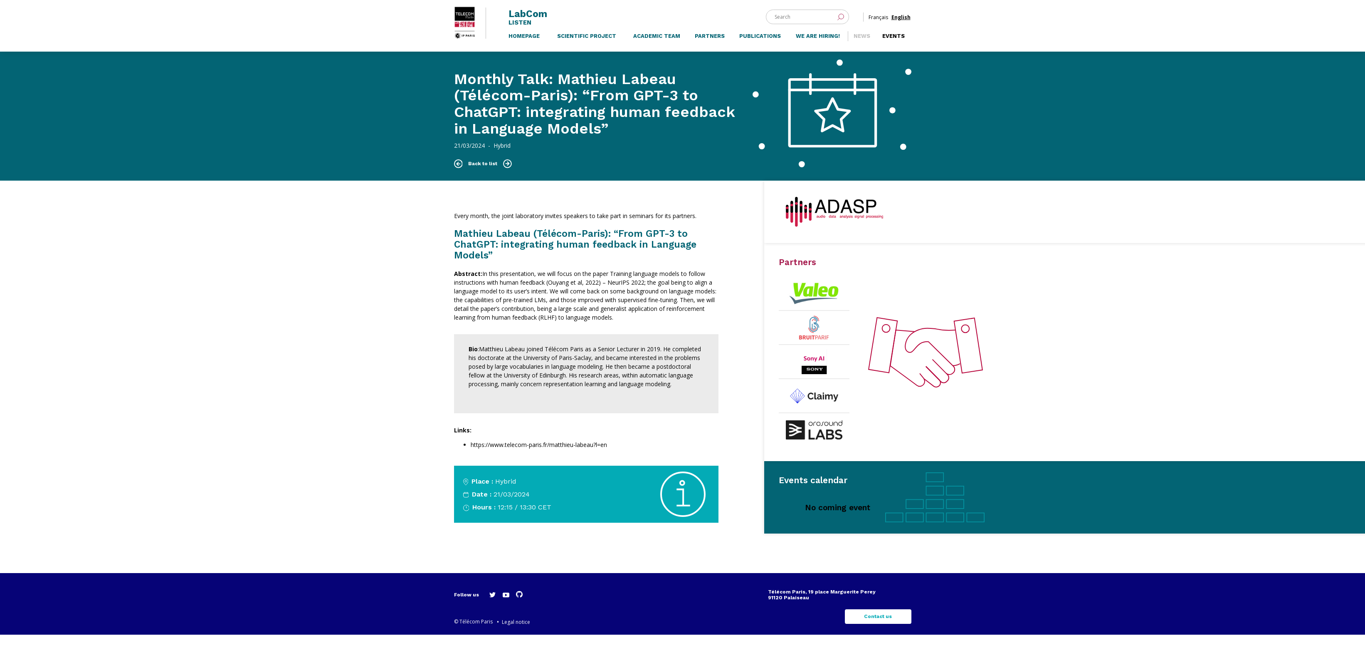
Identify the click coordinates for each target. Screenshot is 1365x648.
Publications (760, 48)
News (862, 48)
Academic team (656, 48)
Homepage (524, 48)
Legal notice (516, 635)
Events (893, 48)
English (901, 20)
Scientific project (586, 48)
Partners (710, 48)
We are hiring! (818, 48)
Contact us (878, 630)
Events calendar (813, 493)
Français (878, 20)
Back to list (482, 177)
